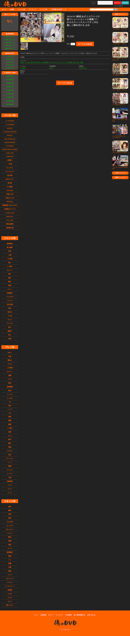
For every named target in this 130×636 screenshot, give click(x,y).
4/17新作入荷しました (10, 39)
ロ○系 (10, 316)
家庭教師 (10, 552)
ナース (10, 548)
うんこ (10, 435)
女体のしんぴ (9, 198)
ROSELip (10, 201)
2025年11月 (10, 94)
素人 (9, 262)
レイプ (10, 409)
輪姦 (9, 424)
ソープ (10, 462)
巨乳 (9, 251)
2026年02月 (10, 83)
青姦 (9, 447)
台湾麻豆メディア (10, 209)
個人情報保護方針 (79, 615)
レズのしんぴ (9, 213)
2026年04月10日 (10, 65)
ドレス (10, 601)
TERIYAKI (9, 156)
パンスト (10, 582)
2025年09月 (10, 101)
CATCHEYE (10, 146)
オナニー (10, 270)
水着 (9, 567)
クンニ (10, 289)
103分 (51, 68)
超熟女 (10, 331)
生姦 (9, 356)
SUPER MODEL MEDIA (10, 149)
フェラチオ (9, 297)
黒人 (9, 335)
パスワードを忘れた (118, 5)
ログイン (117, 3)
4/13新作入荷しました (10, 42)
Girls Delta (9, 190)
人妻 (9, 255)
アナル (10, 364)
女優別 (12, 9)
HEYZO (9, 128)
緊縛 (9, 420)
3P (10, 402)
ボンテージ (9, 578)
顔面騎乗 (10, 387)
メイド (10, 575)
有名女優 (10, 304)
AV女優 (9, 259)
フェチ (10, 485)
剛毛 (9, 537)
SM (10, 413)
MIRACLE (9, 216)
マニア (10, 489)
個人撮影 (10, 247)
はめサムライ (9, 179)
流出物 (10, 183)
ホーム (4, 9)
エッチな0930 (9, 124)
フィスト (10, 473)
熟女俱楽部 (9, 224)
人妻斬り (10, 160)
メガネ (10, 594)
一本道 (10, 164)
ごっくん (10, 394)
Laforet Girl (10, 153)
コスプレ (10, 451)
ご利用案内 (68, 615)
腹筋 (81, 62)
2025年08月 (10, 104)
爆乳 (9, 510)
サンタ (10, 597)
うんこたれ (9, 220)
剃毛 (9, 390)
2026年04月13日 (10, 62)
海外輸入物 (9, 228)
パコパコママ (9, 171)
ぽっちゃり (9, 529)
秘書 (9, 563)
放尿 (9, 432)
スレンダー (9, 525)
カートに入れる (85, 44)
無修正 (22, 62)
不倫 (9, 477)
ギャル (10, 319)
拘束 (9, 416)
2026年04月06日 (10, 68)
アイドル (10, 323)
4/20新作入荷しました (10, 36)
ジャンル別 (21, 9)
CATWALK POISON (9, 132)
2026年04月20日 (10, 56)
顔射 (9, 383)
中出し (10, 352)
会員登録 (43, 615)
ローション (9, 458)
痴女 (9, 278)
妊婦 (9, 338)
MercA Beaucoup (9, 139)
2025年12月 (10, 90)
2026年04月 (10, 76)
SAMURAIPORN (9, 142)
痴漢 (9, 466)
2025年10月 (10, 97)
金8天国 (9, 175)
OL (10, 560)
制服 (9, 556)
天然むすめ (9, 194)
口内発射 (69, 62)
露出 (9, 443)
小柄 (73, 62)
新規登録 (125, 3)
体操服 (10, 590)
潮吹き (10, 360)
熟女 (9, 281)
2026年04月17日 (10, 59)
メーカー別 (43, 9)
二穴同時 (10, 368)
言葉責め (10, 293)
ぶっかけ (10, 398)
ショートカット (61, 62)
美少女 (10, 312)
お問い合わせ (91, 615)
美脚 (9, 541)
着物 (9, 571)
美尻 (9, 285)
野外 (9, 439)
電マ (9, 274)
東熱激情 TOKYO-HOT (9, 205)
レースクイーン (10, 586)
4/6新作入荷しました (9, 45)
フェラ (10, 379)
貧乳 (9, 518)
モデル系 (10, 522)
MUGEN (9, 135)
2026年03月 (10, 80)
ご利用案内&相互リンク (58, 9)
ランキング (32, 9)
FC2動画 (9, 187)
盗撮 (9, 375)
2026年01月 (10, 87)
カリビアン (9, 168)
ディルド (10, 470)
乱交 (9, 405)
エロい (78, 62)
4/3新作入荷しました (9, 48)
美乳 (9, 506)
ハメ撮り (10, 266)
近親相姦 (10, 481)
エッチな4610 (9, 121)
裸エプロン (9, 605)
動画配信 (10, 243)
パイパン (10, 300)
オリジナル (52, 62)
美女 (9, 308)
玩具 (9, 454)
